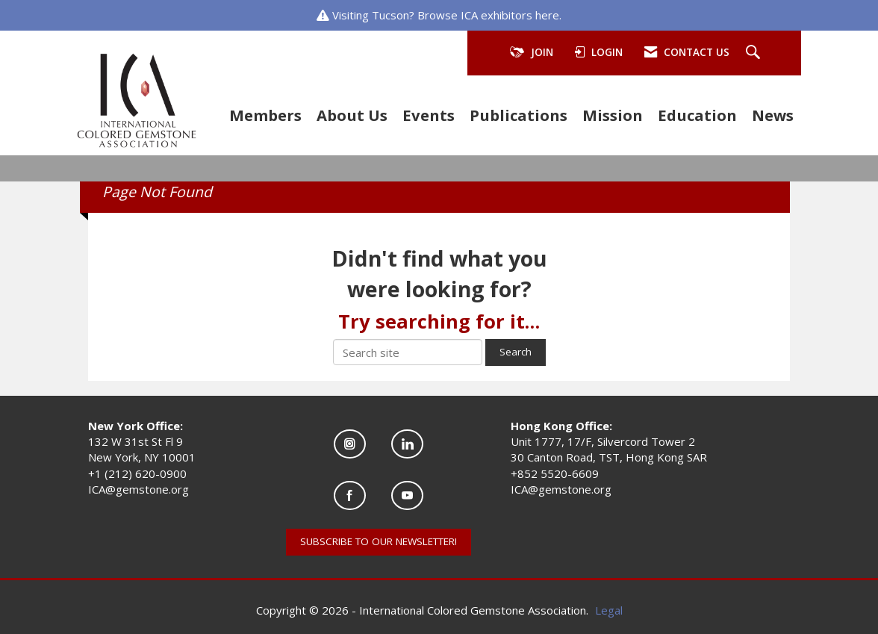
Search (515, 351)
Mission (612, 115)
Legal (609, 610)
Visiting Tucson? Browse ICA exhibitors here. (446, 14)
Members (265, 115)
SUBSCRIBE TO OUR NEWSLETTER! (378, 541)
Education (697, 115)
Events (428, 115)
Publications (518, 115)
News (773, 115)
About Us (352, 115)
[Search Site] (755, 53)
